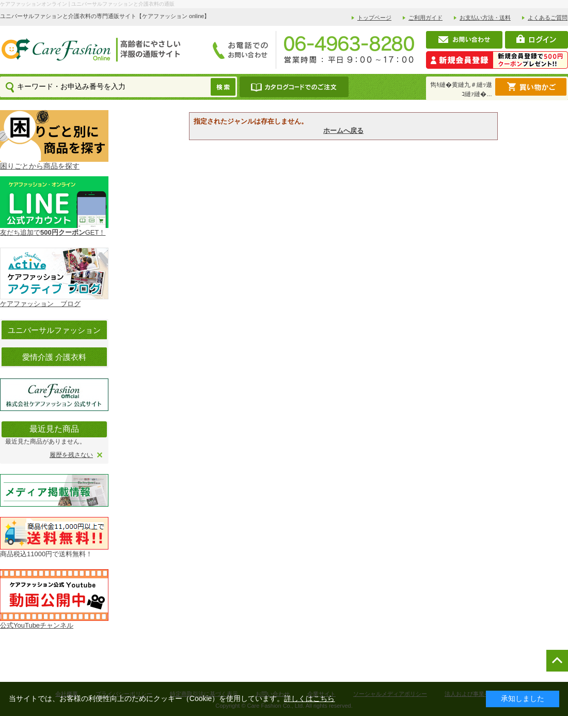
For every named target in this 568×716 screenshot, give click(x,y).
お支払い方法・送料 (485, 17)
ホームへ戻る (343, 130)
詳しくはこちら (309, 698)
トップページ (374, 17)
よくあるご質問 (547, 17)
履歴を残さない (71, 455)
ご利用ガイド (425, 17)
